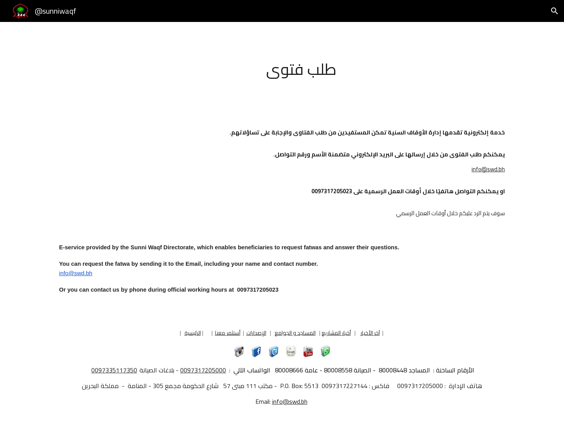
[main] (301, 68)
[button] (554, 11)
